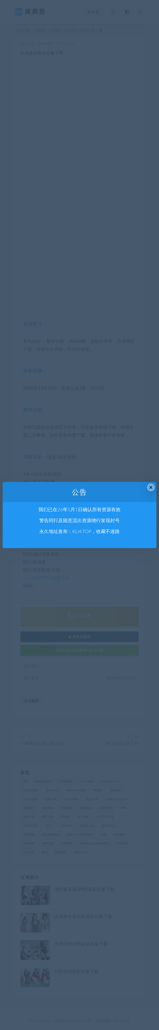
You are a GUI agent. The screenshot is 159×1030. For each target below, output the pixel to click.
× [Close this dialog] (151, 487)
